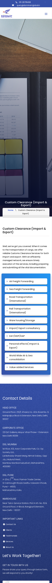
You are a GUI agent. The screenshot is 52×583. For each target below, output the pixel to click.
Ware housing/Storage (22, 320)
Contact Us (11, 524)
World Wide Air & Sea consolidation (20, 357)
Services (9, 542)
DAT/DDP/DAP (17, 336)
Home (10, 210)
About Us (10, 547)
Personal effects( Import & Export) (24, 345)
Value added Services (21, 367)
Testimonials (11, 536)
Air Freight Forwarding (21, 281)
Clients (9, 530)
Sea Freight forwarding (22, 289)
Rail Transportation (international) (20, 310)
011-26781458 (25, 2)
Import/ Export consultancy (24, 328)
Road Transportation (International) (21, 298)
